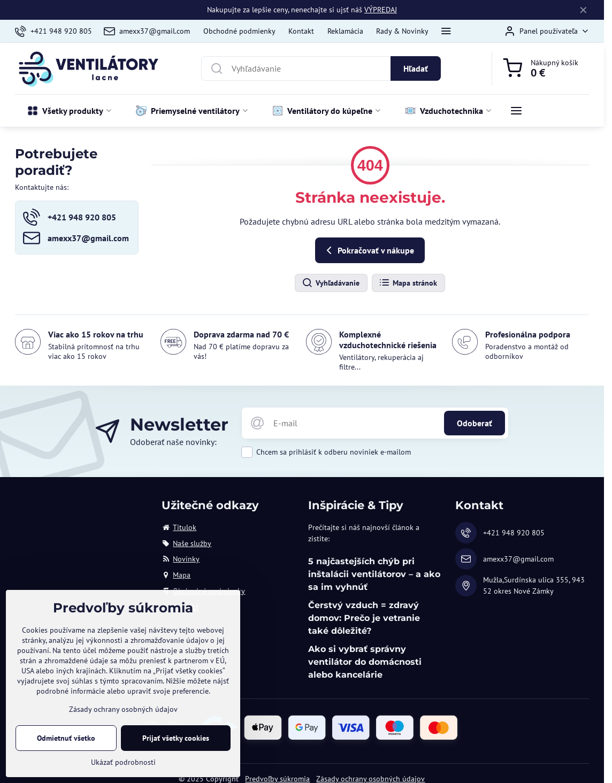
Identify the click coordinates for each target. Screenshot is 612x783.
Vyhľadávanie (330, 283)
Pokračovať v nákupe (368, 250)
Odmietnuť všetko (66, 744)
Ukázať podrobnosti (123, 768)
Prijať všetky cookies (175, 744)
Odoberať (474, 423)
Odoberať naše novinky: (173, 441)
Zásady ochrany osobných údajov (123, 715)
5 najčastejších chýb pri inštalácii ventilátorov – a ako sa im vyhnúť (374, 574)
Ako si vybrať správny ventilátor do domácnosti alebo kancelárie (365, 662)
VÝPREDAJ (380, 9)
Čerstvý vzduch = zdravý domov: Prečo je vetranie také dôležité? (364, 618)
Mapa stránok (408, 283)
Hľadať (415, 68)
